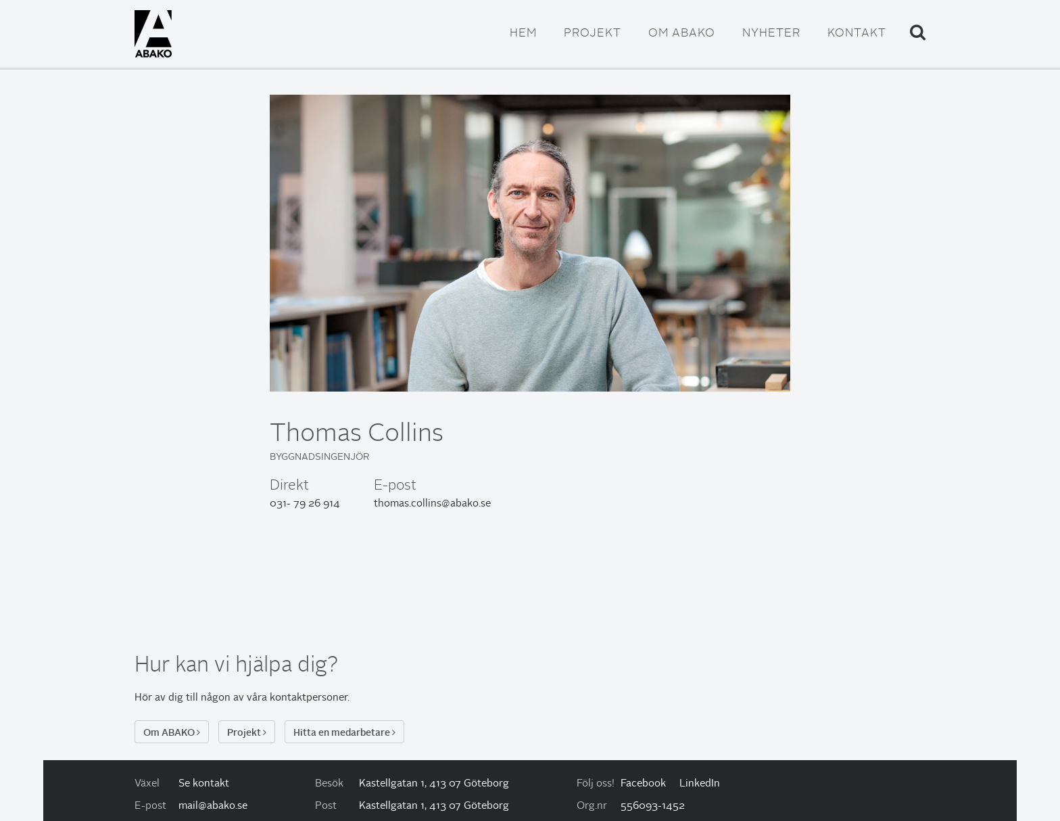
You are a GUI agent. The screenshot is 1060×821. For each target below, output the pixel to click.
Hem (523, 33)
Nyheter (771, 33)
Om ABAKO (681, 33)
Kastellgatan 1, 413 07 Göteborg (434, 784)
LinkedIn (699, 784)
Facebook (643, 784)
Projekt (592, 33)
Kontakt (856, 33)
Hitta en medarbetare (344, 733)
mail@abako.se (212, 806)
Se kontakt (203, 784)
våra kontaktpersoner (297, 698)
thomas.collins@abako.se (432, 504)
